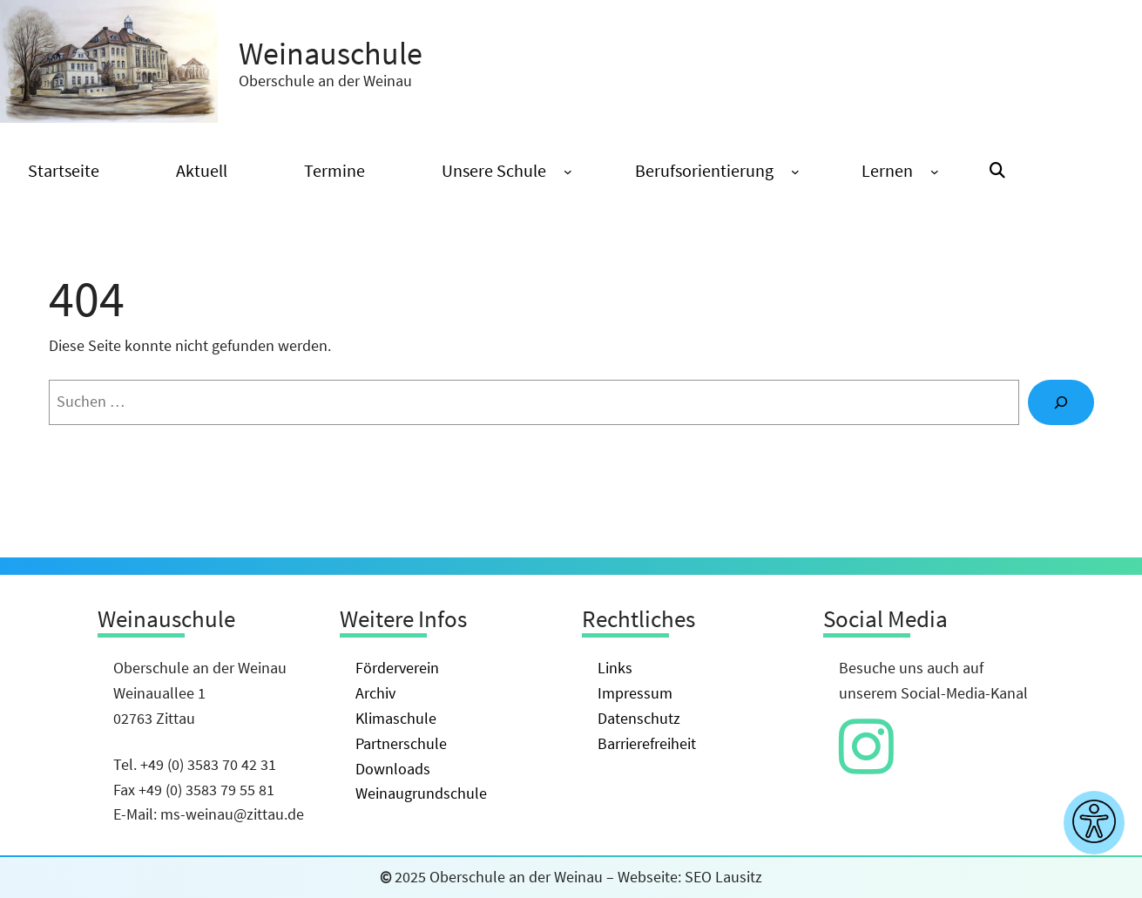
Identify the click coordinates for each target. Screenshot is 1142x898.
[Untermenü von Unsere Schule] (568, 171)
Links (615, 668)
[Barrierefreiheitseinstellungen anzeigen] (1094, 822)
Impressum (635, 693)
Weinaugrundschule (421, 793)
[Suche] (1061, 402)
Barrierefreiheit (647, 743)
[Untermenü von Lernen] (934, 171)
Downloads (392, 769)
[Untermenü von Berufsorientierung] (795, 171)
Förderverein (397, 668)
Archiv (375, 693)
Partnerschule (401, 743)
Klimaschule (395, 718)
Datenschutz (639, 718)
